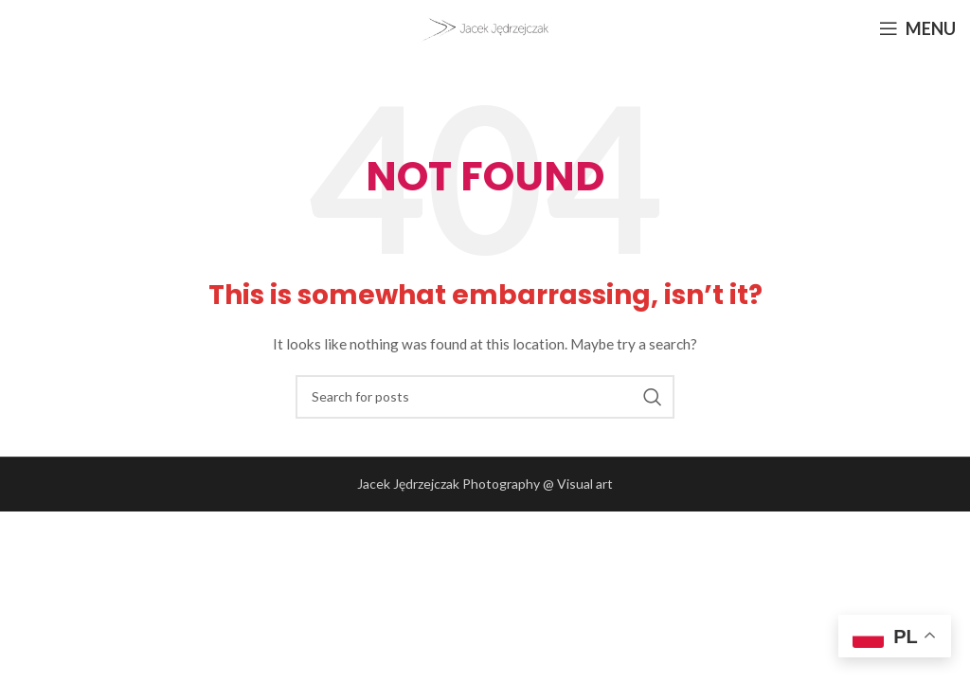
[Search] (485, 397)
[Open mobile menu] (917, 28)
